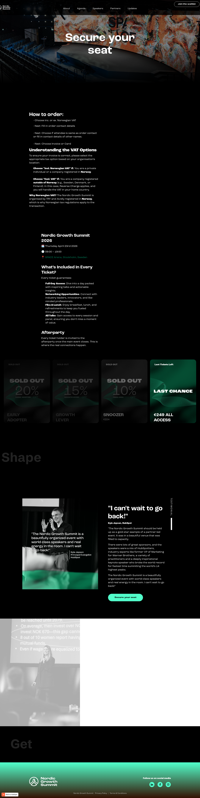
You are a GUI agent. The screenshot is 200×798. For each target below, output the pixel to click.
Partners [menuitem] (118, 8)
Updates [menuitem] (135, 8)
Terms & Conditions (118, 793)
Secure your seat (125, 597)
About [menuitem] (69, 8)
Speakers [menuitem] (101, 8)
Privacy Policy (101, 793)
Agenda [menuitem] (84, 8)
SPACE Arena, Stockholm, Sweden (66, 257)
